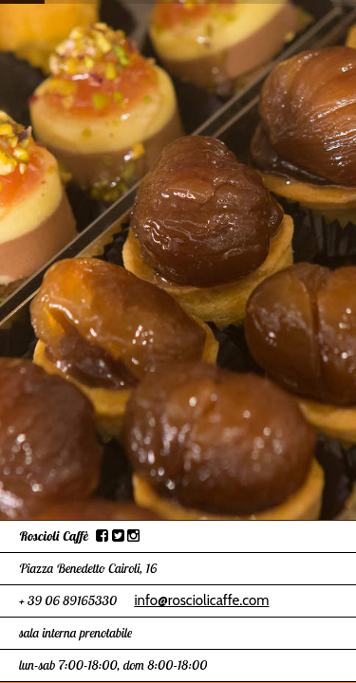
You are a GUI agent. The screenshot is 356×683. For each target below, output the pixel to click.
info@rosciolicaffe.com (201, 600)
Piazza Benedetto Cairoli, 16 (88, 568)
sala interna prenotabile (75, 632)
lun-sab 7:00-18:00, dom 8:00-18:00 (113, 665)
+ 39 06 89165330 (68, 600)
